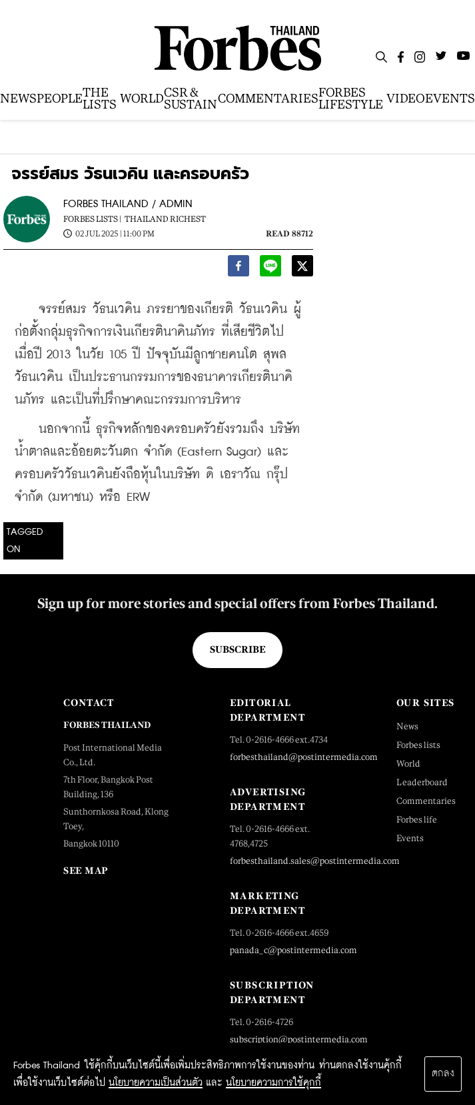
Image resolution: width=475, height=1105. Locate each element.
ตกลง (443, 1073)
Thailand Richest (165, 219)
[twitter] (302, 268)
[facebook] (238, 268)
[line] (270, 268)
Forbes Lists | (92, 219)
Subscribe (237, 649)
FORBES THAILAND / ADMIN (128, 204)
